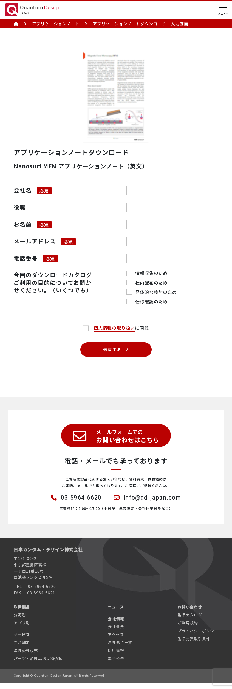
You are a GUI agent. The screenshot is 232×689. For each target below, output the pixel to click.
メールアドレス (35, 241)
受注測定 (22, 648)
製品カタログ (190, 620)
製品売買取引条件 (194, 644)
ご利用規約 (188, 628)
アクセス (116, 640)
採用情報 (116, 656)
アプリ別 (22, 628)
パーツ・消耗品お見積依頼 (38, 664)
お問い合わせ (190, 612)
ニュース (116, 612)
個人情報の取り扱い (114, 328)
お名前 (23, 224)
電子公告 (116, 664)
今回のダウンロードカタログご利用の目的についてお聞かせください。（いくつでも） (53, 282)
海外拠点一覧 (120, 648)
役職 (20, 207)
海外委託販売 (26, 656)
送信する (112, 349)
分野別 (20, 620)
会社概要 (116, 632)
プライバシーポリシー (198, 636)
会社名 (23, 190)
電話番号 (26, 258)
